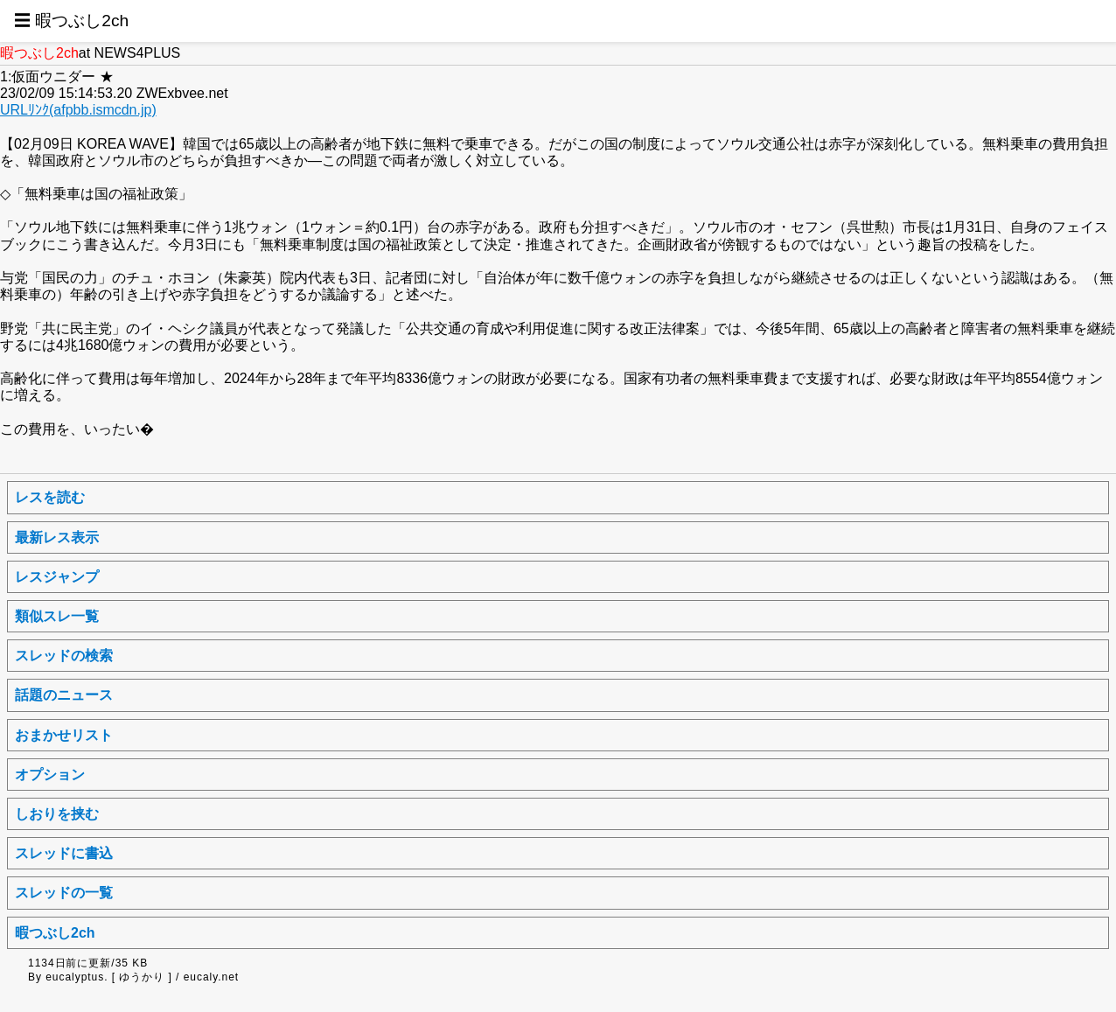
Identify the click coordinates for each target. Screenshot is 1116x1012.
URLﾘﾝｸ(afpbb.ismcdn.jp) (78, 109)
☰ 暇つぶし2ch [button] (71, 20)
